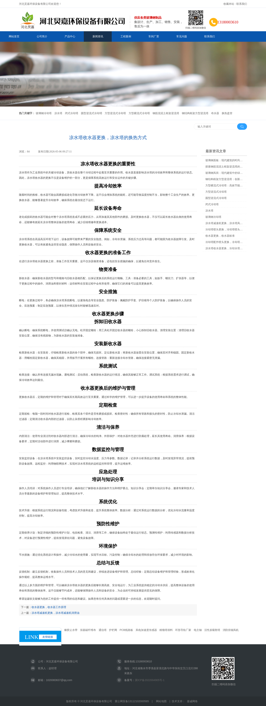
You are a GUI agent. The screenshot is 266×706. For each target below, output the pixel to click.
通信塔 (103, 629)
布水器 (215, 113)
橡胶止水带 (71, 629)
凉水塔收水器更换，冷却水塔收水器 (224, 248)
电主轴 (198, 629)
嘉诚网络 (192, 701)
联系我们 (241, 3)
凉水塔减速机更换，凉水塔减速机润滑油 (55, 612)
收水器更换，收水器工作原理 (49, 607)
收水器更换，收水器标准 (220, 235)
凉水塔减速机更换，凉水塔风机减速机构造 (224, 223)
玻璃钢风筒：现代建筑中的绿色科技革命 (224, 172)
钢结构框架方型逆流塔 (195, 113)
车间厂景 (153, 36)
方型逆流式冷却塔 (115, 113)
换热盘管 (227, 113)
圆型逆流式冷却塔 (91, 113)
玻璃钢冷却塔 (44, 113)
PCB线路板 (126, 629)
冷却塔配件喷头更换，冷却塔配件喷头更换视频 (224, 242)
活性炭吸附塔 (212, 629)
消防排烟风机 (231, 629)
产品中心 (70, 36)
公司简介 (42, 36)
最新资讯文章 (216, 151)
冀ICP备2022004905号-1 (150, 680)
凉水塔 (58, 113)
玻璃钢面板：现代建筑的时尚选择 (224, 160)
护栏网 (113, 629)
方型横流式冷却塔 (139, 113)
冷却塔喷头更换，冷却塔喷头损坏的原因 (224, 229)
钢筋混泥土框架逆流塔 (166, 113)
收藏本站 (228, 3)
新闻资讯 (98, 36)
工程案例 (125, 36)
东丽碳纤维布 (88, 629)
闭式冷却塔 (71, 113)
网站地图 (161, 701)
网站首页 (14, 36)
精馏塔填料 (166, 629)
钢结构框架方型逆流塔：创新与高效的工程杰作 (224, 179)
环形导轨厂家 (183, 629)
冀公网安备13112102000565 (132, 701)
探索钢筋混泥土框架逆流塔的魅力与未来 (224, 166)
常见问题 (181, 36)
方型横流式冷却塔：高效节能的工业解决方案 (224, 185)
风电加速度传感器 (146, 629)
